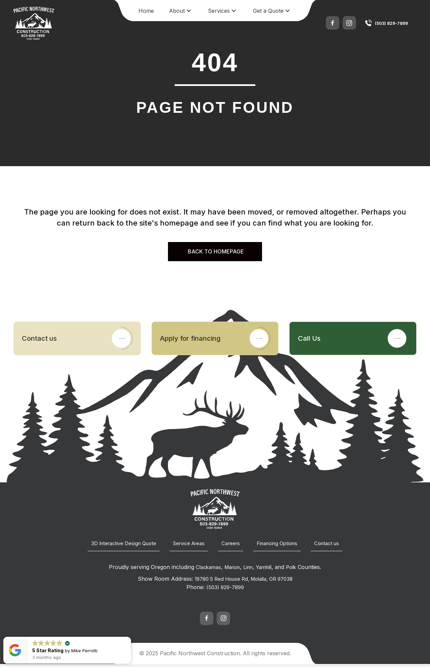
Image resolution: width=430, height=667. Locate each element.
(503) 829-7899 (391, 23)
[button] (189, 11)
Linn (248, 571)
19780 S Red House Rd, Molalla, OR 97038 (243, 582)
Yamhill (266, 571)
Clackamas (204, 571)
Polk (295, 571)
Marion (231, 571)
